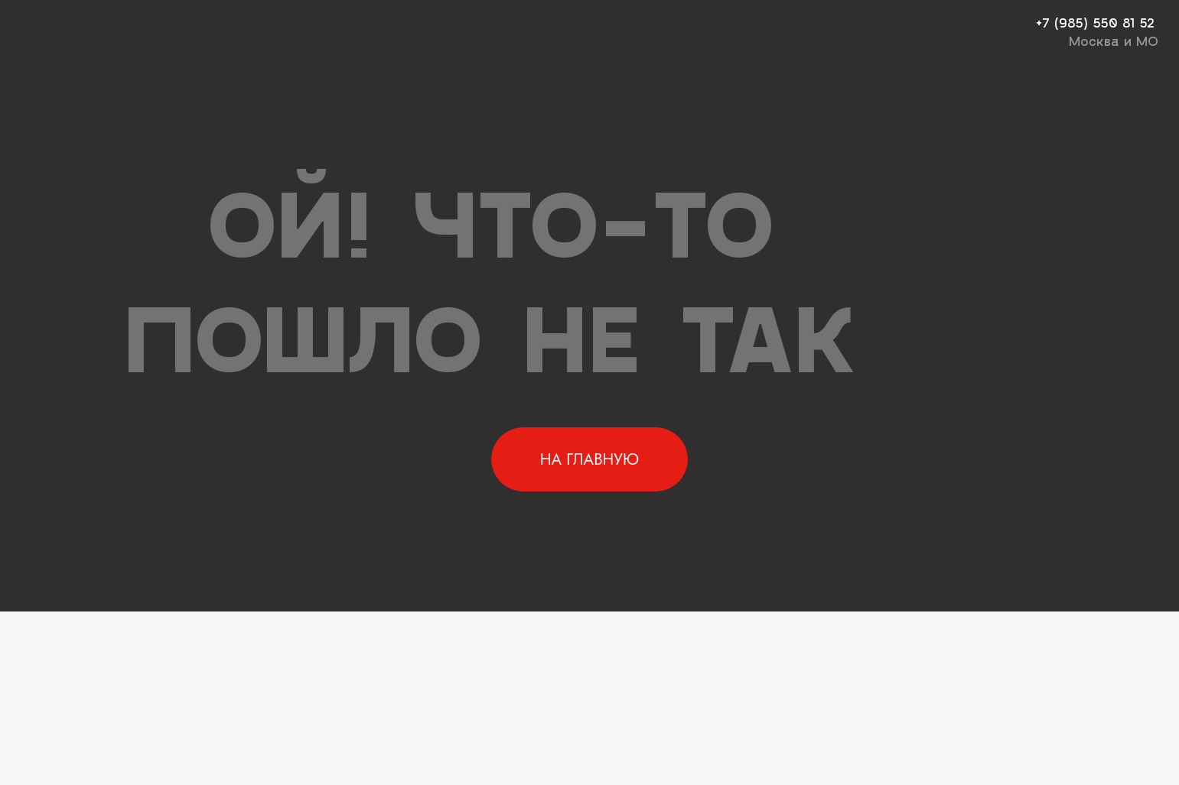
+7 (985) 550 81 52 (1095, 22)
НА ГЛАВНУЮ (589, 459)
